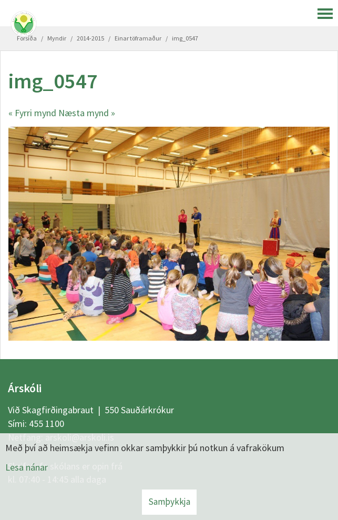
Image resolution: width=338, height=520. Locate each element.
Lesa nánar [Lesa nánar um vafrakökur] (26, 467)
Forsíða (27, 38)
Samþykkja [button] (169, 501)
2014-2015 (90, 38)
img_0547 (185, 38)
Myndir (56, 38)
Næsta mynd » (86, 113)
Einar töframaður (138, 38)
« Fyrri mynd (32, 113)
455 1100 (46, 423)
